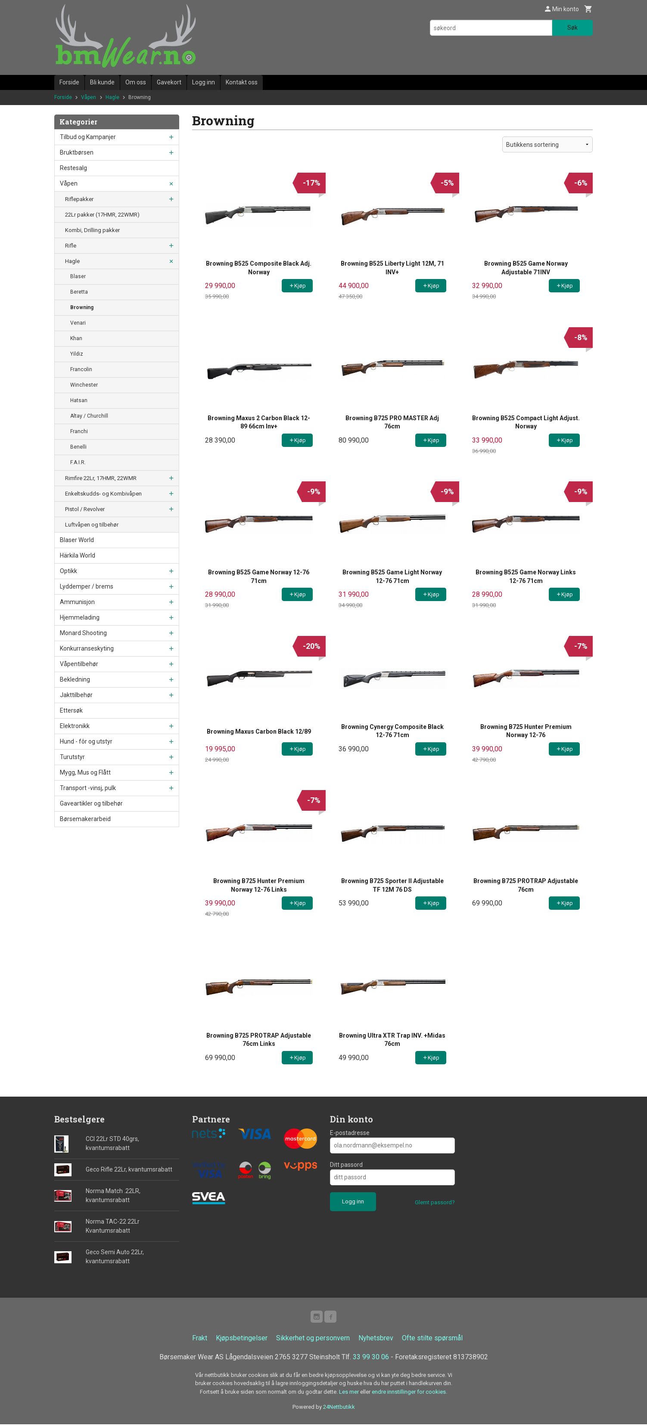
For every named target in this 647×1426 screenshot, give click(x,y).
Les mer (349, 1393)
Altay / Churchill (89, 416)
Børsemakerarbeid (85, 818)
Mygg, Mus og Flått (85, 772)
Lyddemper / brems (86, 586)
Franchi (79, 431)
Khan (76, 338)
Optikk (68, 570)
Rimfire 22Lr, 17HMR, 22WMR (101, 478)
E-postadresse (350, 1132)
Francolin (81, 369)
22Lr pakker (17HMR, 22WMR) (102, 214)
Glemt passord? (435, 1202)
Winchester (84, 385)
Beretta (79, 292)
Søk (572, 27)
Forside (69, 82)
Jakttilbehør (76, 694)
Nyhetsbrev (375, 1340)
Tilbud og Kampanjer (88, 136)
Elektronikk (75, 725)
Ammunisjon (77, 601)
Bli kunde (102, 82)
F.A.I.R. (78, 462)
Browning (81, 307)
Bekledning (75, 679)
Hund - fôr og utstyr (86, 741)
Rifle (70, 245)
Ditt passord (346, 1164)
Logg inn (203, 82)
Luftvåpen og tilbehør (91, 524)
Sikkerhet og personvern (313, 1340)
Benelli (78, 447)
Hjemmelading (80, 617)
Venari (78, 323)
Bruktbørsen (76, 152)
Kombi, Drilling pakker (92, 230)
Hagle (72, 261)
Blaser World (77, 539)
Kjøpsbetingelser (242, 1340)
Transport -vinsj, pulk (88, 787)
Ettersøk (71, 710)
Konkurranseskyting (87, 648)
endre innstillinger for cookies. (409, 1393)
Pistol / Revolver (85, 509)
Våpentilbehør (79, 663)
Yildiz (76, 354)
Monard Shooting (83, 632)
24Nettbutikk (339, 1408)
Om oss (135, 82)
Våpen (69, 183)
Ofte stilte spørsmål (432, 1340)
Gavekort (169, 82)
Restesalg (73, 167)
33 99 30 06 (371, 1359)
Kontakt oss (242, 82)
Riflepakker (79, 199)
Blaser (78, 276)
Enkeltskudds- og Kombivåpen (103, 493)
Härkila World (77, 555)
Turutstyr (72, 756)
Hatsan (78, 400)
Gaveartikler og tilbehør (91, 803)
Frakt (199, 1340)
